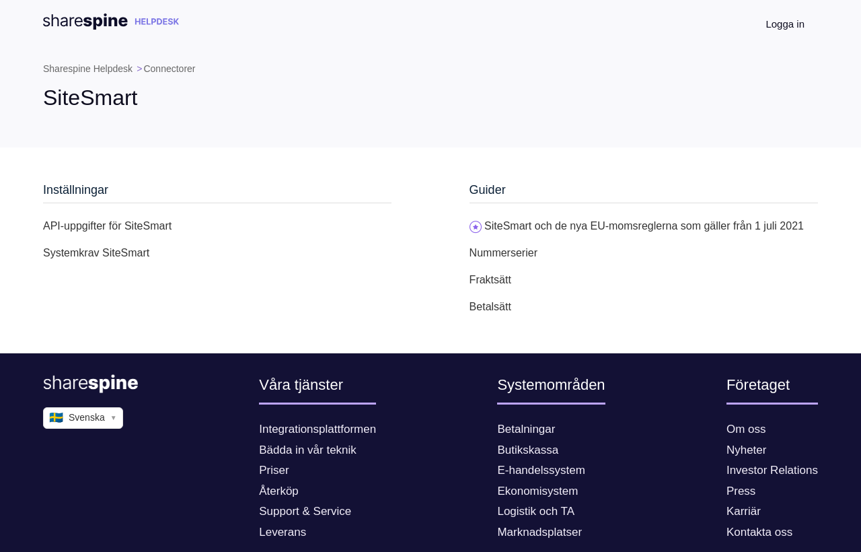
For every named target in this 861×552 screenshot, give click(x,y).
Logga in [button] (784, 24)
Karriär (743, 511)
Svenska (83, 418)
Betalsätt (490, 306)
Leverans (282, 532)
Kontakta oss (759, 532)
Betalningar (526, 429)
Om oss (746, 429)
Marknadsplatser (539, 532)
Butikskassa (527, 450)
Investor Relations (772, 470)
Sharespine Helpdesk (88, 68)
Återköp (279, 491)
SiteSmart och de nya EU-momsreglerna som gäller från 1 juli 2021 (644, 226)
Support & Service (305, 511)
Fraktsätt (490, 279)
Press (740, 491)
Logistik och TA (535, 511)
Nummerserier (503, 252)
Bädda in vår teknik (308, 450)
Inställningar (75, 190)
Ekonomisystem (537, 491)
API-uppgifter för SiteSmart (107, 226)
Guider (488, 190)
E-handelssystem (541, 470)
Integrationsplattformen (317, 429)
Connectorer (169, 68)
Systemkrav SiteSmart (96, 252)
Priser (274, 470)
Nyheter (746, 450)
